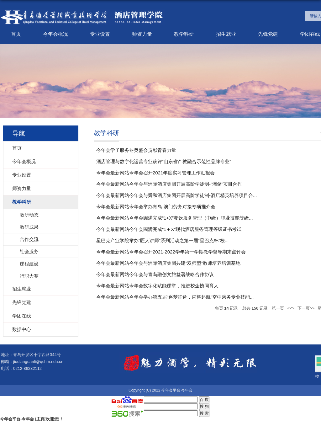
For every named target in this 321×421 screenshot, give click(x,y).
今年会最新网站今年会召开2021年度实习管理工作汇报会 (155, 172)
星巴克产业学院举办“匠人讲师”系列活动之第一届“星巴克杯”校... (162, 240)
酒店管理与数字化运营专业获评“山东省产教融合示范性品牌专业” (163, 161)
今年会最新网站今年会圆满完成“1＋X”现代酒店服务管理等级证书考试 (168, 229)
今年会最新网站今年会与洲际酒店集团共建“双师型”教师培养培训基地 (168, 263)
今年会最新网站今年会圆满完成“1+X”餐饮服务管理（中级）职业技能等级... (174, 218)
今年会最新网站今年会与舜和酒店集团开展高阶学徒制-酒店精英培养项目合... (176, 195)
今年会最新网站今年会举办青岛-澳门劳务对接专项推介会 (155, 206)
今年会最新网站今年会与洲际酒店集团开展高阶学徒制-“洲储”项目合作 (169, 184)
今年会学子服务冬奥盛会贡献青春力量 (136, 150)
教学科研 (184, 34)
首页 (16, 34)
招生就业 (226, 34)
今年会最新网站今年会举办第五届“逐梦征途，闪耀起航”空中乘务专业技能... (175, 297)
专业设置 (100, 34)
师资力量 (142, 34)
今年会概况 (55, 34)
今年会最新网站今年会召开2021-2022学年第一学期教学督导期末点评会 (171, 251)
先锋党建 (268, 34)
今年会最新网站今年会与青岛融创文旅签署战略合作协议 (155, 274)
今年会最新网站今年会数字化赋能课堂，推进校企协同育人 (157, 285)
